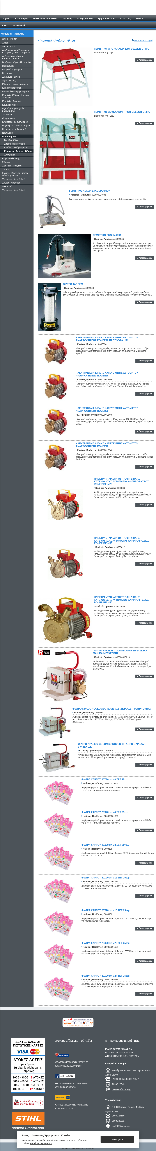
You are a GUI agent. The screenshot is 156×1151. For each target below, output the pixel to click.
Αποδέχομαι (117, 1139)
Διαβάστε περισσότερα (41, 1143)
